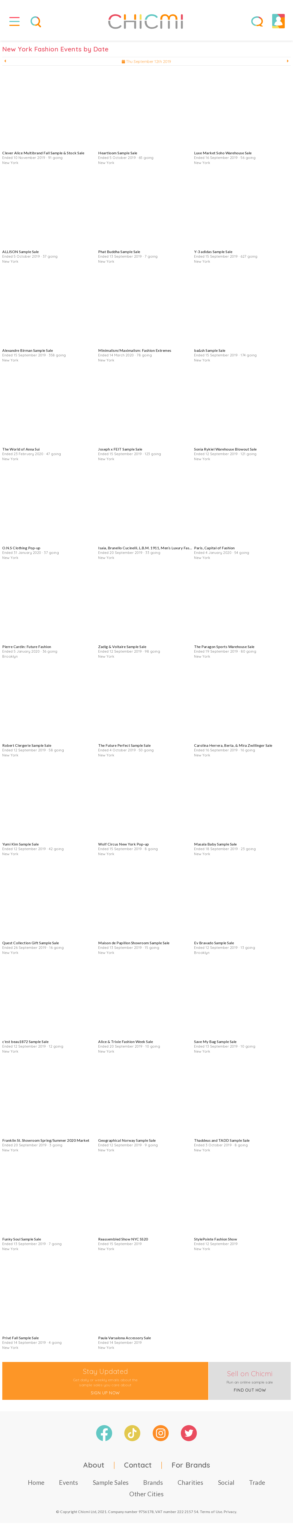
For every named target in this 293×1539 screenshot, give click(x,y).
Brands (153, 1482)
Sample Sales (111, 1482)
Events (68, 1482)
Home (36, 1482)
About (94, 1464)
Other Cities (146, 1494)
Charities (190, 1482)
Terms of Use (211, 1511)
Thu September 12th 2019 (146, 61)
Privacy (230, 1511)
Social (226, 1482)
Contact (138, 1464)
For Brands (190, 1464)
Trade (257, 1482)
